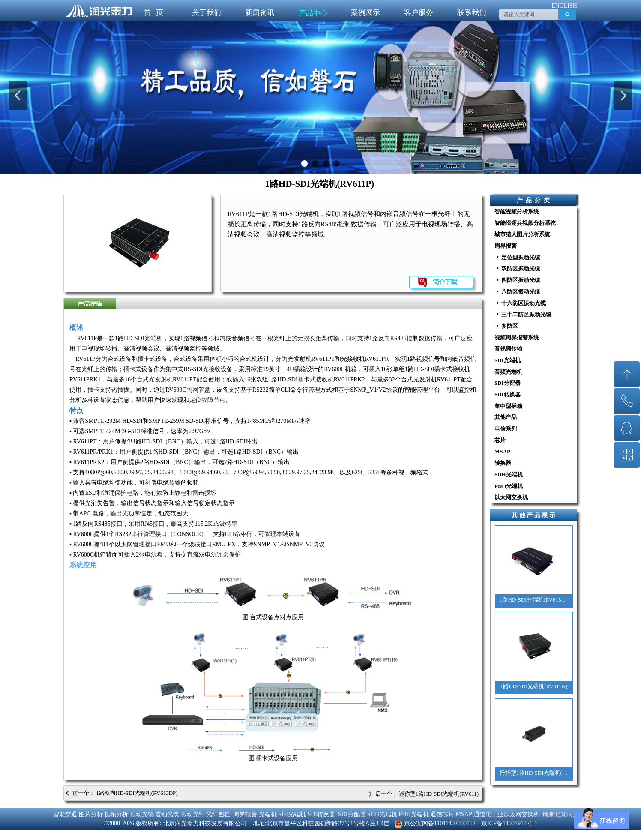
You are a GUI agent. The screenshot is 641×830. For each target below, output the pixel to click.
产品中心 (313, 13)
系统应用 (83, 565)
